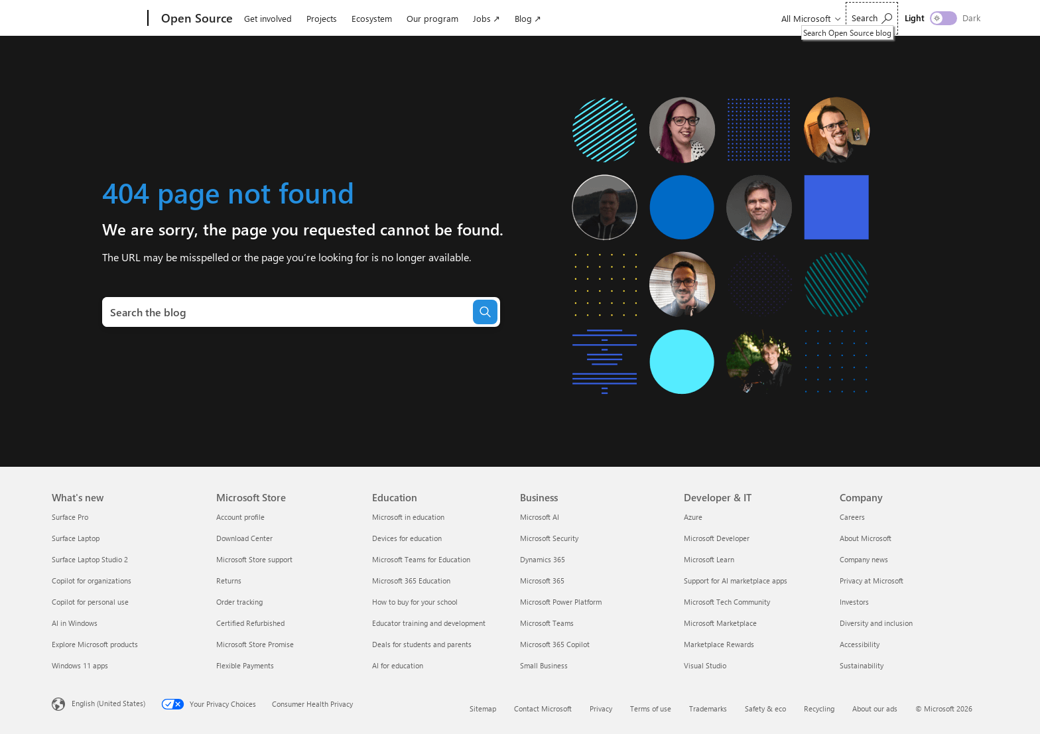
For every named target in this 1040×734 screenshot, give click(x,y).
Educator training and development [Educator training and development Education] (429, 623)
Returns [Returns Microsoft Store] (228, 580)
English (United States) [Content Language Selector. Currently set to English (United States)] (108, 703)
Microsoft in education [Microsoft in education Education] (408, 517)
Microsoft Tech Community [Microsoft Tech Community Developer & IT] (727, 602)
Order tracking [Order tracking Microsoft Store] (239, 602)
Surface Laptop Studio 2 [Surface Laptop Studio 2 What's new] (90, 559)
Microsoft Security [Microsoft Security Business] (549, 538)
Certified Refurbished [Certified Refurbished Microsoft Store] (250, 623)
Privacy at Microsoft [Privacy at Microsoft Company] (871, 580)
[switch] (943, 18)
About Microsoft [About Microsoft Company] (865, 538)
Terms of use (650, 708)
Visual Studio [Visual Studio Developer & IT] (705, 665)
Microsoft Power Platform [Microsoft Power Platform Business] (561, 602)
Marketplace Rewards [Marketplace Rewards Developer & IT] (719, 644)
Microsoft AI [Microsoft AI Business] (539, 517)
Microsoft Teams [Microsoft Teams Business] (547, 623)
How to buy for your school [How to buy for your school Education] (415, 602)
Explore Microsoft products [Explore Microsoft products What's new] (95, 644)
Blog (523, 18)
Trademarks (708, 708)
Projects (321, 18)
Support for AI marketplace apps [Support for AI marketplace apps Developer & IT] (735, 580)
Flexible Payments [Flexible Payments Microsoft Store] (245, 665)
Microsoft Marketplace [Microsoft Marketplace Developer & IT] (720, 623)
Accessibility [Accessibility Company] (859, 644)
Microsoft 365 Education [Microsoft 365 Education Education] (411, 580)
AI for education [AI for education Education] (397, 665)
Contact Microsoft (543, 708)
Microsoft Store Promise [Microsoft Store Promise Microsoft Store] (255, 644)
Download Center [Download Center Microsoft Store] (244, 538)
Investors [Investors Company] (854, 602)
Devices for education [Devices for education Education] (407, 538)
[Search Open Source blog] (872, 18)
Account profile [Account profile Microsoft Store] (240, 517)
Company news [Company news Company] (864, 559)
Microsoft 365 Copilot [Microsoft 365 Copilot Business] (555, 644)
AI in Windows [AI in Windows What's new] (75, 623)
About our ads (874, 708)
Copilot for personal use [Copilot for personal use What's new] (90, 602)
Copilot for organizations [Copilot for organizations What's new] (91, 580)
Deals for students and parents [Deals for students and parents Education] (422, 644)
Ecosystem (372, 18)
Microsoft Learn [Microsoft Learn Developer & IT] (709, 559)
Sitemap (483, 708)
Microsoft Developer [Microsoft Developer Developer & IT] (716, 538)
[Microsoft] (97, 18)
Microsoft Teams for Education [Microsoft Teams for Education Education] (421, 559)
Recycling (819, 708)
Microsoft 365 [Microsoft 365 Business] (542, 580)
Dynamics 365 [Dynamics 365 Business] (542, 559)
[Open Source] (196, 18)
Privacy (601, 708)
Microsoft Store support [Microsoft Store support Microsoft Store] (254, 559)
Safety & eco (765, 708)
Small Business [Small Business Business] (544, 665)
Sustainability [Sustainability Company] (861, 665)
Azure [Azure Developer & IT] (693, 517)
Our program (432, 18)
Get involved (268, 18)
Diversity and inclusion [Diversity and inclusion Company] (876, 623)
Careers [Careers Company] (852, 517)
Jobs (482, 18)
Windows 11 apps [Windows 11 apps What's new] (80, 665)
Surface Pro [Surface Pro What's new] (70, 517)
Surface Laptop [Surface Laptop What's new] (75, 538)
